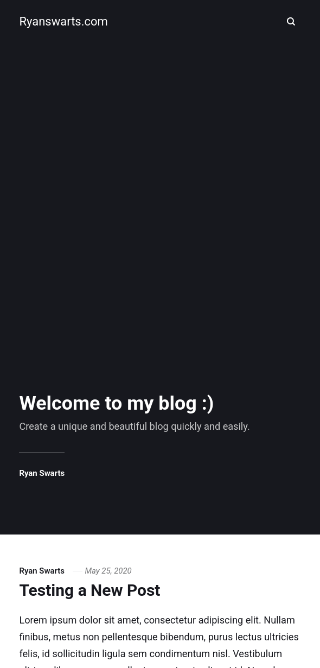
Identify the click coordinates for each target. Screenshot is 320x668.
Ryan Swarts (42, 473)
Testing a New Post (89, 590)
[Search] (291, 21)
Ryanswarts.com (63, 21)
